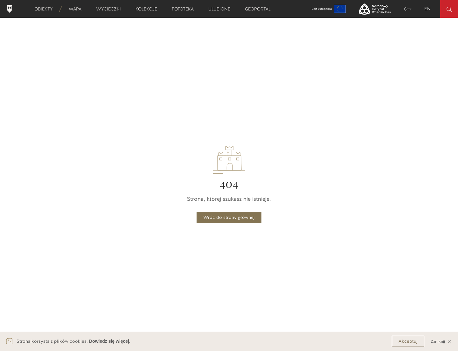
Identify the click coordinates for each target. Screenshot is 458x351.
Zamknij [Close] (441, 341)
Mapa (77, 9)
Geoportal (260, 9)
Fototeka (185, 9)
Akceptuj (408, 341)
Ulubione (221, 9)
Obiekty (45, 9)
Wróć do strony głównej (229, 217)
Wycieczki (110, 9)
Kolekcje (148, 9)
